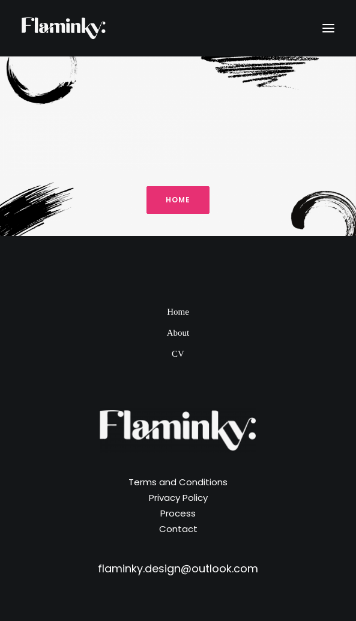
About (178, 333)
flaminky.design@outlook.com (178, 568)
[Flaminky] (64, 28)
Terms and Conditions (178, 482)
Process (178, 513)
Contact (178, 529)
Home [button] (178, 200)
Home (178, 312)
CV (178, 354)
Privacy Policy (178, 497)
